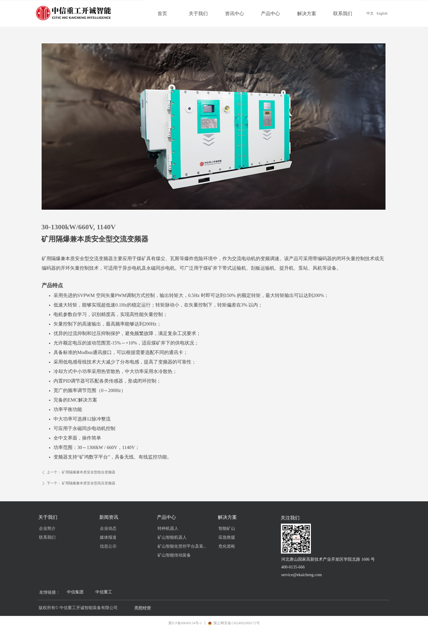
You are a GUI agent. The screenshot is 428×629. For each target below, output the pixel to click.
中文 (370, 13)
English (382, 13)
